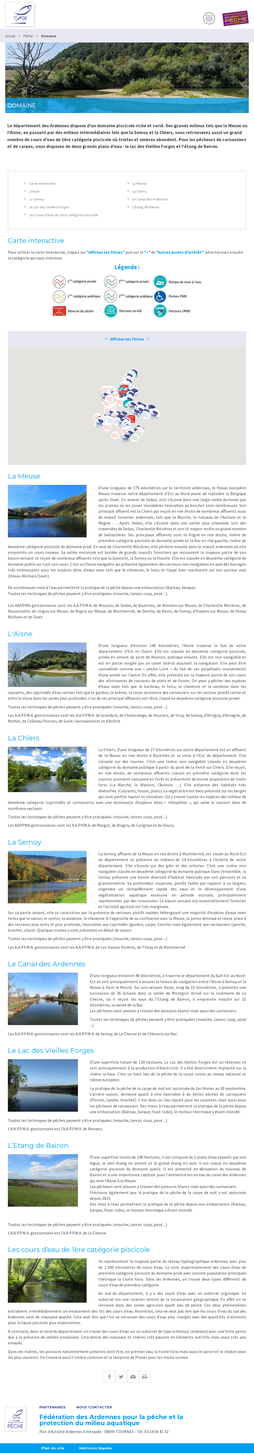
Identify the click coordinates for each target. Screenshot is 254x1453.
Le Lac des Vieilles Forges (49, 207)
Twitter (121, 1377)
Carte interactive (42, 183)
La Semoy (36, 199)
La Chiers (139, 191)
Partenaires (52, 1407)
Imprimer (145, 1377)
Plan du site (52, 1448)
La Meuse (139, 183)
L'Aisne (34, 191)
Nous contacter (94, 1407)
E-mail (133, 1377)
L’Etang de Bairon (145, 207)
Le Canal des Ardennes (150, 199)
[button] (120, 402)
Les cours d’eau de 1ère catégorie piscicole (63, 215)
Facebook (109, 1377)
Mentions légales (95, 1448)
